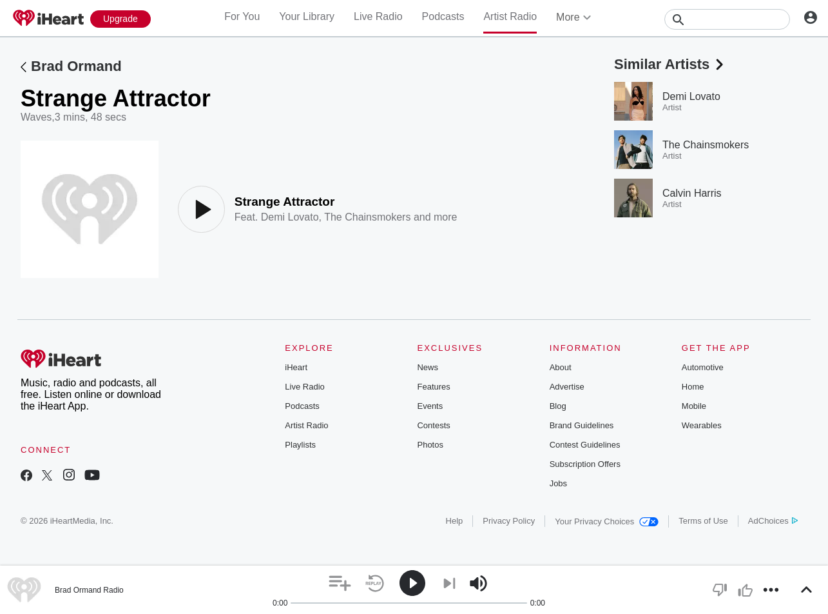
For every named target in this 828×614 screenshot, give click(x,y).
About (561, 367)
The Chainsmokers (367, 217)
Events (430, 406)
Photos (430, 445)
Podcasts (443, 16)
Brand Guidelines (582, 425)
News (427, 367)
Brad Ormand (76, 66)
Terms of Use (703, 521)
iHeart (296, 367)
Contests (433, 425)
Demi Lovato (290, 217)
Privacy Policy (509, 521)
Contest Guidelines (585, 445)
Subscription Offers (585, 464)
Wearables (702, 425)
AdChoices (773, 521)
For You (242, 16)
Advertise (567, 386)
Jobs (558, 483)
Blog (558, 406)
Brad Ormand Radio (89, 590)
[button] (340, 583)
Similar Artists (670, 64)
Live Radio (378, 16)
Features (433, 386)
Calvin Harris (692, 193)
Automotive (703, 367)
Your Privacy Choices (607, 521)
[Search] (727, 19)
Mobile (694, 406)
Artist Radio (510, 16)
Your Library (306, 16)
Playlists (300, 445)
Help (454, 521)
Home (693, 386)
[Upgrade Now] (120, 19)
